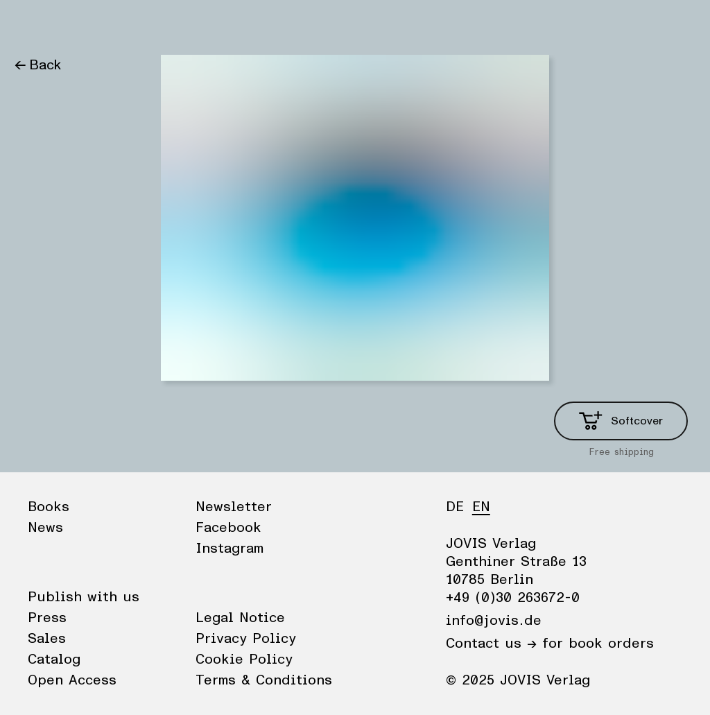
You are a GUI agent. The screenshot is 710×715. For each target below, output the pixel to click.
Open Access (72, 680)
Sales (47, 639)
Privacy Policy (246, 639)
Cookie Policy (244, 659)
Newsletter (234, 507)
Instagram (229, 548)
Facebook (228, 528)
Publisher (146, 24)
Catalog (54, 659)
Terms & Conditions (264, 680)
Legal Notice (240, 618)
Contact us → (491, 644)
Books (34, 24)
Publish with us (83, 597)
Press (47, 618)
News (85, 24)
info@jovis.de (494, 621)
